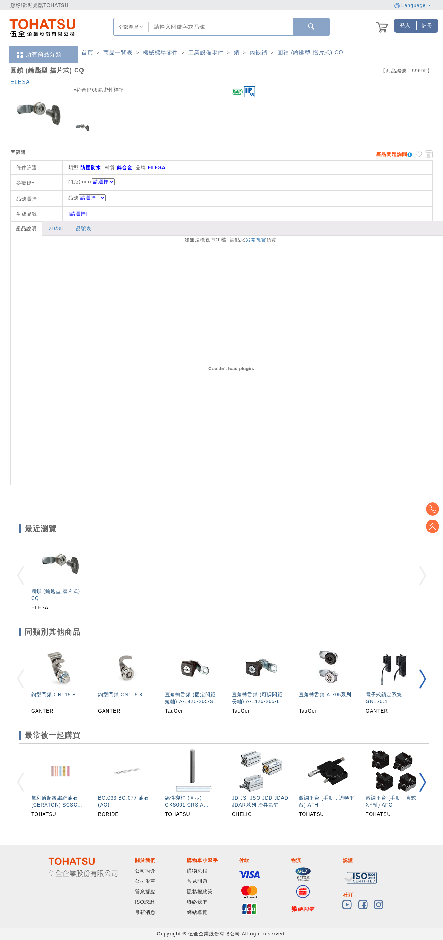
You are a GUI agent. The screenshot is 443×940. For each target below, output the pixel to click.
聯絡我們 (197, 902)
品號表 (84, 228)
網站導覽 (197, 912)
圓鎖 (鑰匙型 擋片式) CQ (310, 52)
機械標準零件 (160, 52)
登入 (405, 25)
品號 (87, 197)
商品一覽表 (118, 52)
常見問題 (197, 881)
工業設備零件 (206, 52)
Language (412, 5)
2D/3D (56, 228)
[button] (422, 678)
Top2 (433, 509)
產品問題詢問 (391, 154)
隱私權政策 (200, 891)
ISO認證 (145, 902)
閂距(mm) (80, 181)
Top (433, 526)
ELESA (20, 82)
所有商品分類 (38, 54)
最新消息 (145, 912)
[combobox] (220, 27)
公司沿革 (145, 881)
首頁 (87, 52)
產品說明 (26, 228)
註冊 (427, 25)
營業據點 (145, 891)
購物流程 (197, 870)
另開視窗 (255, 239)
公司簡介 (145, 870)
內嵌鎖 (258, 52)
